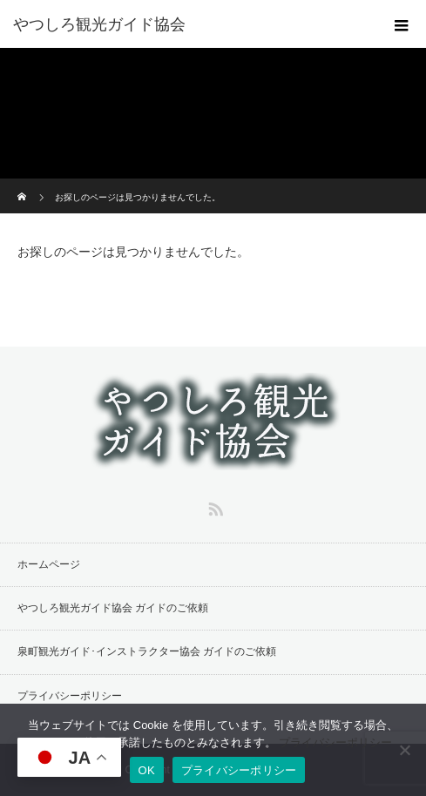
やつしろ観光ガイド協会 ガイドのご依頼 (112, 608)
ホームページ (48, 564)
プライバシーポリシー (69, 696)
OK (147, 770)
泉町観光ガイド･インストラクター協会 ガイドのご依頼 (146, 651)
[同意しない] (404, 750)
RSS (213, 506)
